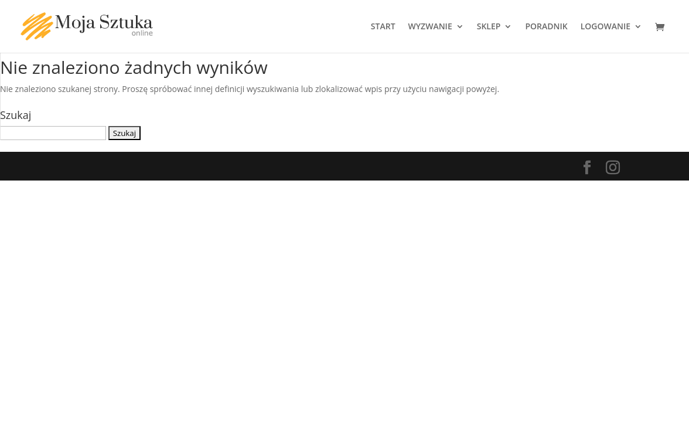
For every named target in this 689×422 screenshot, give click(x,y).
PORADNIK (546, 27)
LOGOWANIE (605, 27)
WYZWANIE (430, 27)
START (383, 27)
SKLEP (489, 27)
